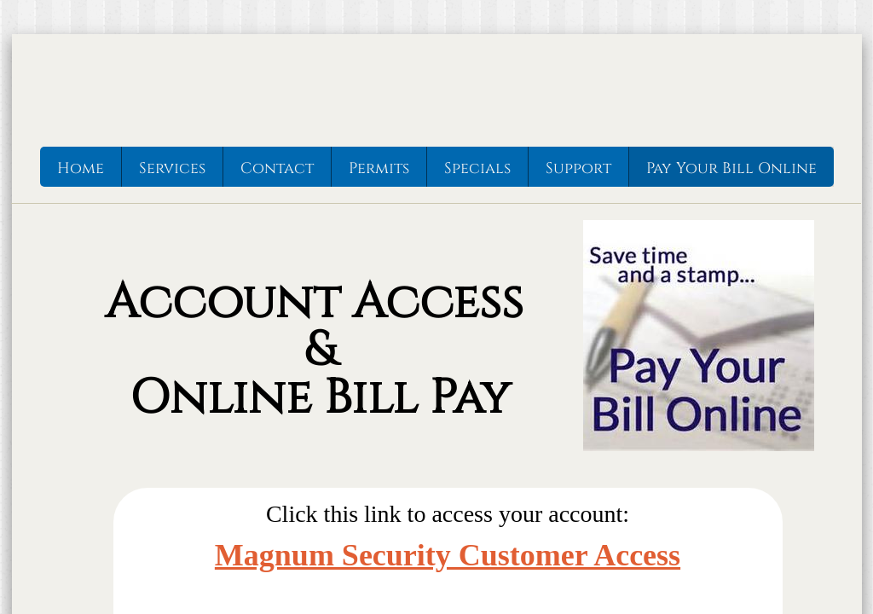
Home (80, 168)
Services (172, 168)
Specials (477, 168)
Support (578, 168)
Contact (277, 168)
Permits (379, 168)
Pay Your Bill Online (731, 168)
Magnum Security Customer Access (447, 555)
